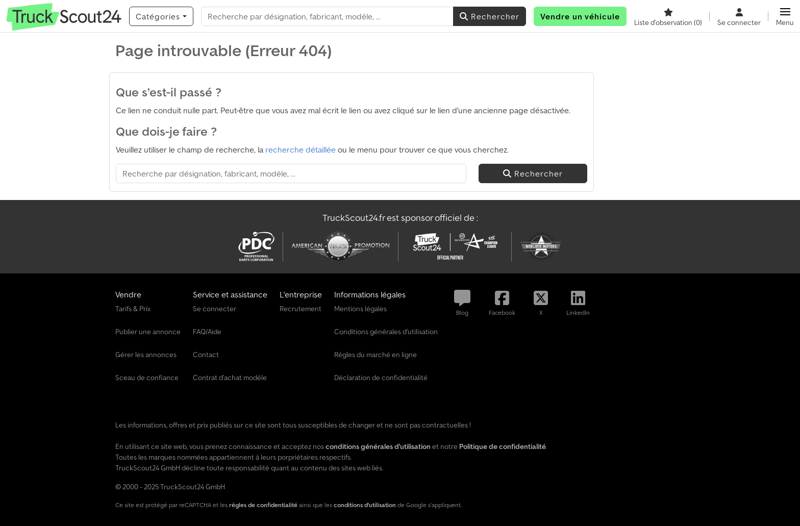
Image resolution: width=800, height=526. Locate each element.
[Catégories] (161, 16)
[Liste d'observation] (668, 16)
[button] (785, 16)
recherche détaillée (300, 149)
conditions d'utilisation (365, 505)
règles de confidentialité (263, 505)
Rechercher (489, 16)
